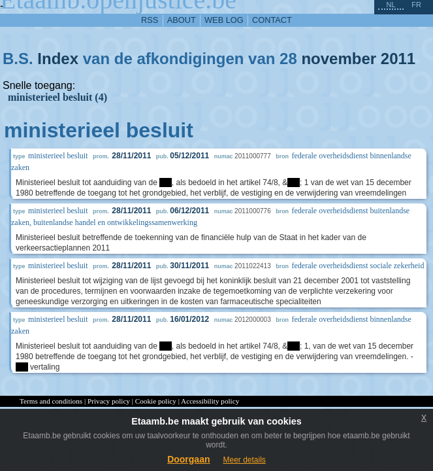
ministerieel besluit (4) (57, 97)
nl (390, 5)
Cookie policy (155, 401)
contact (272, 20)
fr (416, 5)
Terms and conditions (51, 401)
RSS (149, 20)
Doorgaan (188, 459)
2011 (398, 58)
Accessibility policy (210, 401)
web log (224, 20)
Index (57, 58)
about (181, 20)
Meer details (244, 459)
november (338, 58)
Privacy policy (109, 401)
